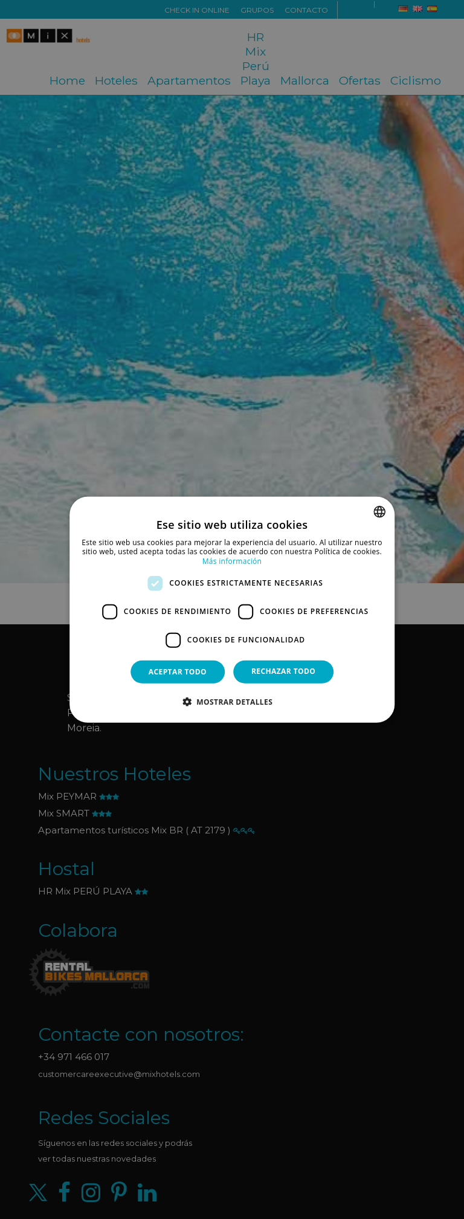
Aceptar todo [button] (178, 671)
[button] (232, 702)
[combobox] (379, 511)
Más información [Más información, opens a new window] (232, 561)
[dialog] (232, 609)
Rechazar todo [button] (283, 670)
